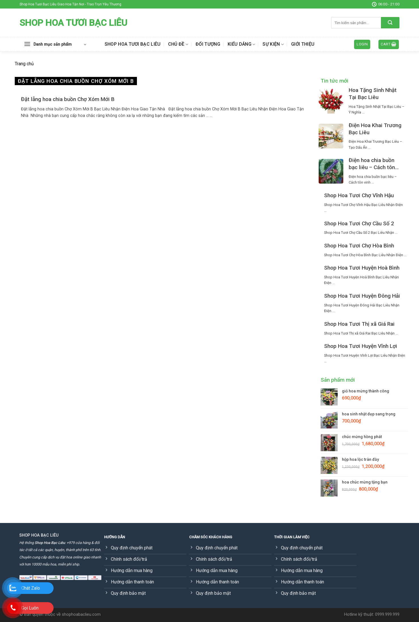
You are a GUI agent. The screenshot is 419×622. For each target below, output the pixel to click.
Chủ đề (178, 44)
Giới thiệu (302, 44)
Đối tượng (208, 44)
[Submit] (390, 22)
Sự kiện (273, 44)
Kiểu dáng (241, 44)
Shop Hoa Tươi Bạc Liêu (73, 22)
